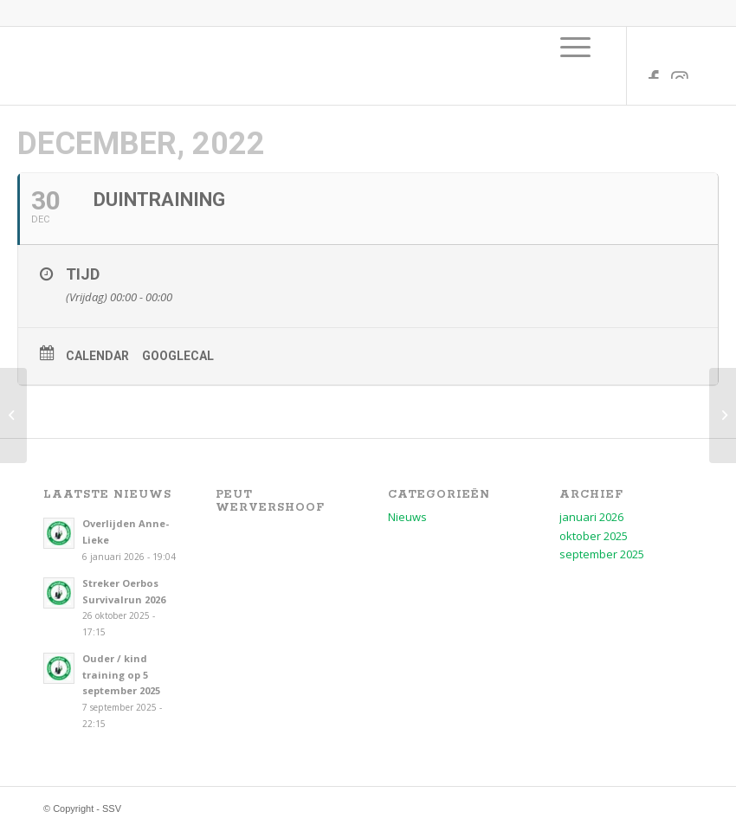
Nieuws (407, 517)
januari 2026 (591, 517)
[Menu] (575, 47)
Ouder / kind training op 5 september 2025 (121, 675)
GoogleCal (178, 356)
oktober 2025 (593, 536)
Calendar (97, 356)
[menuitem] (575, 47)
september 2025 (601, 554)
